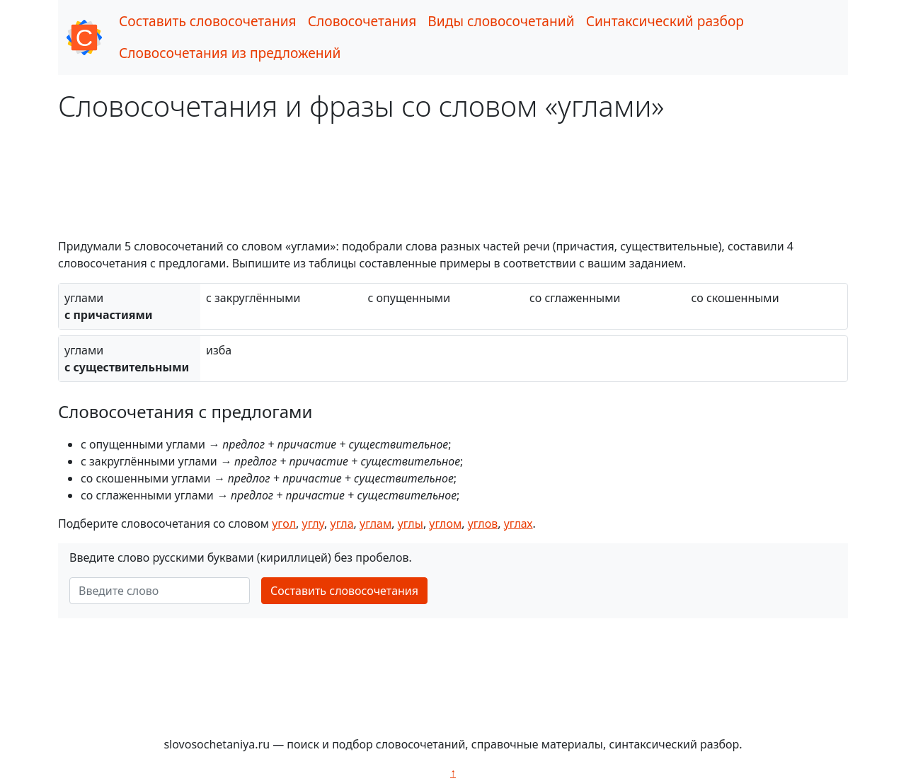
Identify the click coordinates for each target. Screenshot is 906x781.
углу (313, 523)
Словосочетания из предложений (229, 52)
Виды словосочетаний (501, 20)
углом (445, 523)
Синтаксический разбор (665, 20)
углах (518, 523)
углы (410, 523)
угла (342, 523)
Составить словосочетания (208, 20)
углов (483, 523)
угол (284, 523)
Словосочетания (362, 20)
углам (375, 523)
